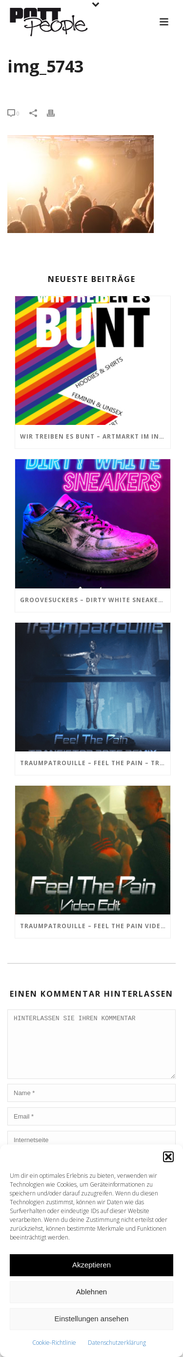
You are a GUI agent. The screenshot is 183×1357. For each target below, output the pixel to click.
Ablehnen (91, 1291)
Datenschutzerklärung (117, 1342)
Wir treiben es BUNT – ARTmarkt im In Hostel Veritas (95, 436)
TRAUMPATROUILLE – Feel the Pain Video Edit (95, 926)
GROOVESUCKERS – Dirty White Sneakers (93, 600)
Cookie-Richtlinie (54, 1342)
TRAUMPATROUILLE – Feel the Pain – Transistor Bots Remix (95, 763)
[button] (168, 1157)
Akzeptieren (91, 1265)
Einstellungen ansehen (92, 1318)
